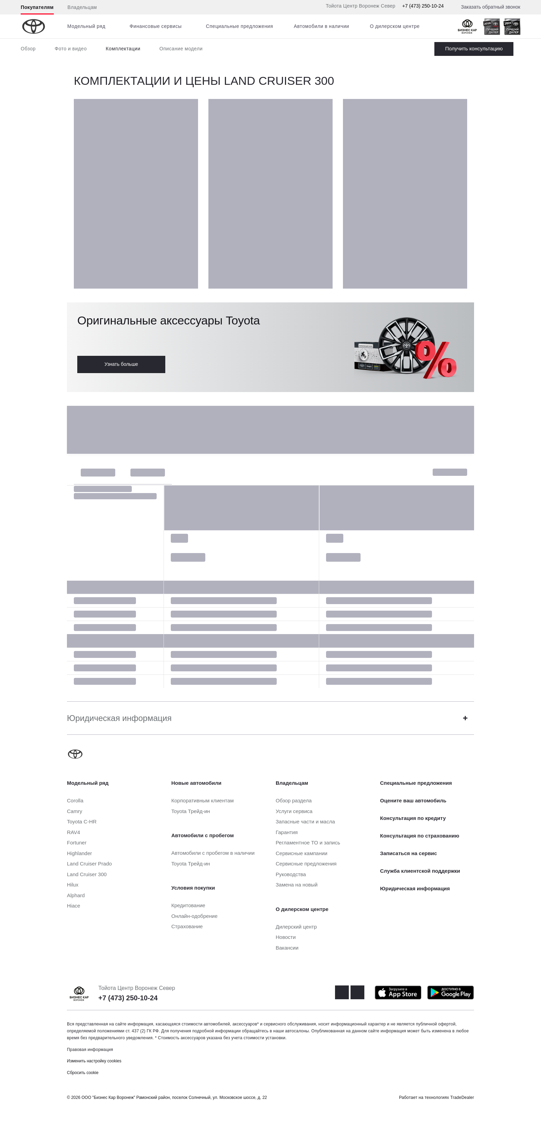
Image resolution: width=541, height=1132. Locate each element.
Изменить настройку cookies (94, 1061)
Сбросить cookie (82, 1072)
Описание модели (181, 48)
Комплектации (123, 48)
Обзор (28, 48)
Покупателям (37, 7)
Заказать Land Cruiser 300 (473, 49)
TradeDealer (462, 1097)
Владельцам (82, 7)
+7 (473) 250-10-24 (423, 6)
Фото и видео (71, 48)
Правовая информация (90, 1049)
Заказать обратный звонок (490, 7)
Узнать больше (121, 364)
